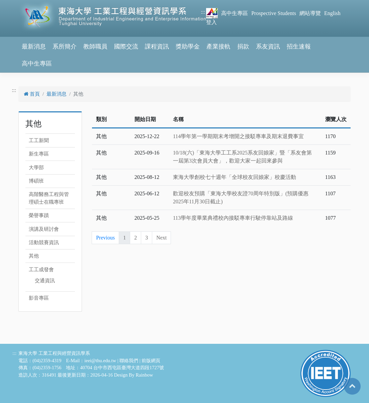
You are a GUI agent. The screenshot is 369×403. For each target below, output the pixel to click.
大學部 (36, 167)
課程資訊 (157, 46)
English (332, 13)
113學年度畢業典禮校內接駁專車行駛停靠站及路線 (233, 218)
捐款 (243, 46)
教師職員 (95, 46)
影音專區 (39, 298)
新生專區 (39, 154)
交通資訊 (45, 280)
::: (203, 12)
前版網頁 (151, 360)
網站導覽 (310, 13)
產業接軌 (218, 46)
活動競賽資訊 (44, 242)
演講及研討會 (44, 229)
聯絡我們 (128, 360)
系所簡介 (65, 46)
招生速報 (299, 46)
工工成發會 (41, 269)
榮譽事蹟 (39, 215)
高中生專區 (234, 13)
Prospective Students (273, 13)
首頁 (32, 94)
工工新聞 (39, 140)
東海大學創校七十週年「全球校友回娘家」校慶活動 (234, 177)
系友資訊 (268, 46)
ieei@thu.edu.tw (100, 360)
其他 (34, 256)
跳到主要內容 (16, 4)
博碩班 (36, 181)
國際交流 (126, 46)
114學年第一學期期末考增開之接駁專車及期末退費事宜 (238, 136)
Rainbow (144, 375)
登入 (211, 22)
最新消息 (34, 46)
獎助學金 (188, 46)
